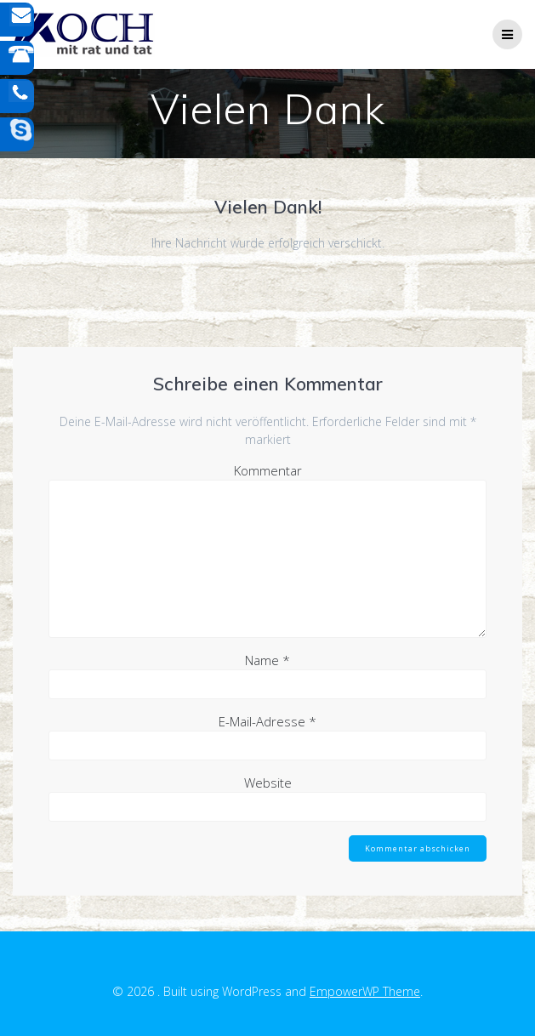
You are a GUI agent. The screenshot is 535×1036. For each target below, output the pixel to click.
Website (268, 782)
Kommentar (268, 470)
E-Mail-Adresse (267, 721)
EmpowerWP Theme (365, 991)
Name (267, 660)
